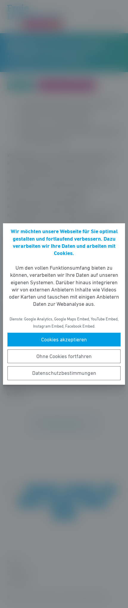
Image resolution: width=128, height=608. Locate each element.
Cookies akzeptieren (64, 339)
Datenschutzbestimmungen (64, 373)
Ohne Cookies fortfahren (64, 356)
